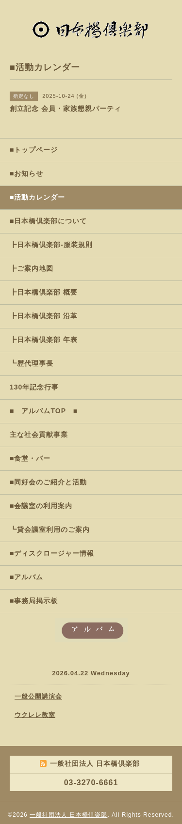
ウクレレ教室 (35, 714)
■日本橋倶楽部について (48, 221)
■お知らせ (26, 173)
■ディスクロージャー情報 (52, 553)
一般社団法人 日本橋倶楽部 (68, 814)
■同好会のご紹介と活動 (48, 482)
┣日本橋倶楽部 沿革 (44, 316)
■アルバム (26, 577)
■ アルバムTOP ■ (44, 411)
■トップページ (34, 150)
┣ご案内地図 (31, 268)
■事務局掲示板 (34, 601)
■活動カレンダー (37, 197)
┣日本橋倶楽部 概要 (44, 292)
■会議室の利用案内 (41, 506)
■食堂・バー (30, 458)
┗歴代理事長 (31, 363)
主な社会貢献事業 (39, 434)
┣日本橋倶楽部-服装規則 (51, 245)
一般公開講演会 (38, 696)
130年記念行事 (34, 387)
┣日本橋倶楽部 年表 (44, 339)
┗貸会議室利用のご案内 (50, 529)
